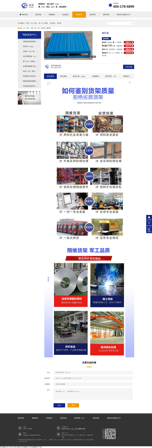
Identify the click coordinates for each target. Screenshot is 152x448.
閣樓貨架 (52, 14)
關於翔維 (106, 14)
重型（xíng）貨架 (31, 23)
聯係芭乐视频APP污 (123, 14)
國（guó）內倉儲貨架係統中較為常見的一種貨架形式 (30, 61)
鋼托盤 (59, 23)
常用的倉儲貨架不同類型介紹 (30, 86)
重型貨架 (38, 14)
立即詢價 (128, 67)
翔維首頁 (25, 14)
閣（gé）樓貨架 (43, 23)
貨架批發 (79, 14)
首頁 (32, 28)
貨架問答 (93, 14)
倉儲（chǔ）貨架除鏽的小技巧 (30, 71)
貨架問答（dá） (79, 418)
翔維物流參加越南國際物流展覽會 (30, 41)
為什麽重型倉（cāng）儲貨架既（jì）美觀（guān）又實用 (30, 56)
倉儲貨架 (65, 14)
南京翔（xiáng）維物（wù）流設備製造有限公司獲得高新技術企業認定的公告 (30, 46)
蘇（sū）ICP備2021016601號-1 (63, 439)
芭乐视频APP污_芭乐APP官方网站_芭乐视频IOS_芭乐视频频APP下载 (21, 447)
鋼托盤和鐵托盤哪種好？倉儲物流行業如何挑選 (30, 81)
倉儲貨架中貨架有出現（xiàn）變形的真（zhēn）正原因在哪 (30, 76)
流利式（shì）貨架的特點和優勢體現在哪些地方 (30, 51)
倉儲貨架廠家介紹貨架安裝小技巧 (30, 66)
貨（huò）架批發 (40, 28)
